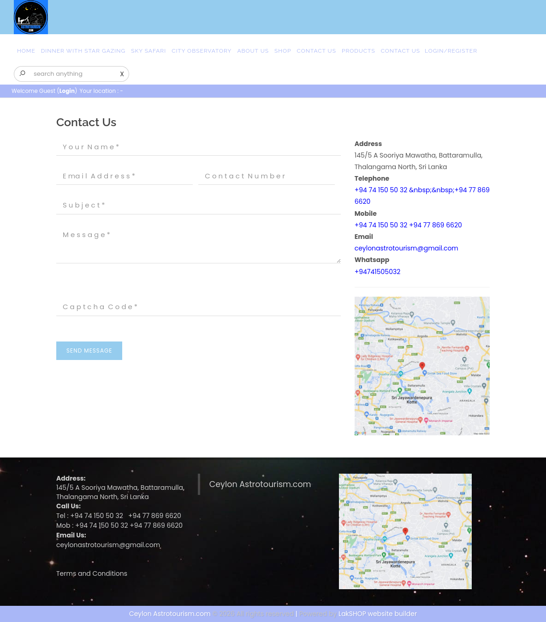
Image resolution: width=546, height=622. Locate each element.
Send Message (89, 350)
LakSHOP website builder (377, 613)
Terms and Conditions (91, 573)
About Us (253, 51)
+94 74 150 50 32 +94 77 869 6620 (408, 225)
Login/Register (451, 51)
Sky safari (148, 51)
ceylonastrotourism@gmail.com (406, 248)
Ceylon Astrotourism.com (260, 484)
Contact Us (316, 51)
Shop (282, 51)
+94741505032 (378, 271)
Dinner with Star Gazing (83, 51)
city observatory (201, 51)
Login (67, 91)
